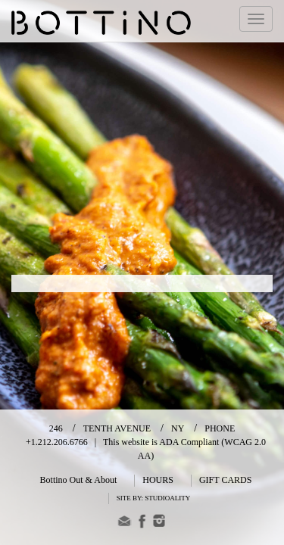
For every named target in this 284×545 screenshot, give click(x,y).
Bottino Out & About (78, 480)
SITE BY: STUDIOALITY (154, 498)
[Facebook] (142, 523)
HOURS (157, 480)
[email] (124, 523)
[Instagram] (159, 523)
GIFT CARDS (225, 480)
